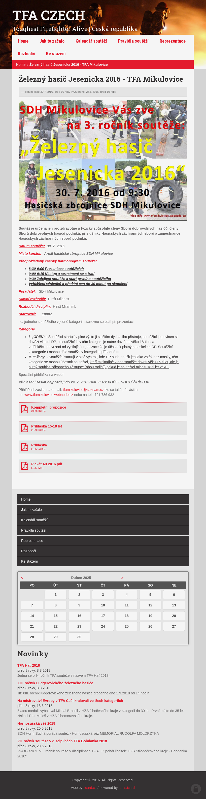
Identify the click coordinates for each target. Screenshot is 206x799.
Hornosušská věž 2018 (36, 723)
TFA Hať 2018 (28, 665)
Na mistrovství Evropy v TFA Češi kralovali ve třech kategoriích (70, 701)
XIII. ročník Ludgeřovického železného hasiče (55, 683)
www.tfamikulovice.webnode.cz (48, 395)
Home (20, 65)
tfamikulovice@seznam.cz (83, 390)
